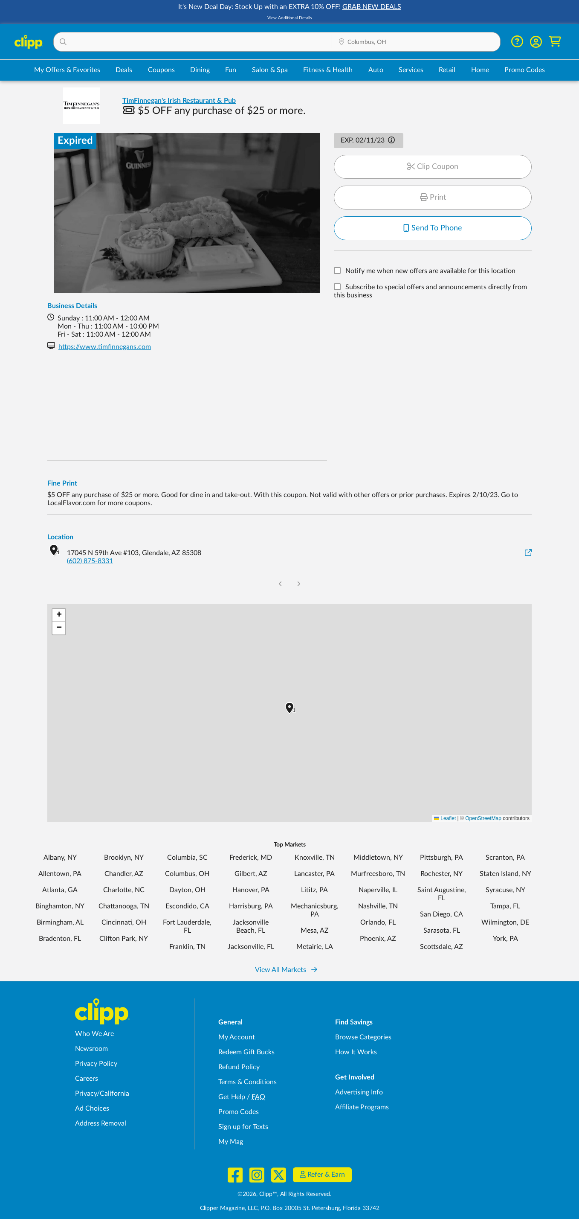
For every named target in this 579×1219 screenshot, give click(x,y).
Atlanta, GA (60, 890)
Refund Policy (239, 1067)
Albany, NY (60, 857)
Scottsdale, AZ (441, 946)
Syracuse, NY (505, 890)
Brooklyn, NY (124, 857)
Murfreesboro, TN (378, 873)
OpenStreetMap (483, 818)
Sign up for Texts (243, 1126)
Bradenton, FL (60, 938)
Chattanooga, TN (123, 906)
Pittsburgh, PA (441, 857)
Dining (200, 70)
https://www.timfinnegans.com (104, 346)
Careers (86, 1078)
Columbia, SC (187, 857)
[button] (192, 42)
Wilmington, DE (505, 922)
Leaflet (445, 818)
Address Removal (100, 1123)
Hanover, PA (250, 890)
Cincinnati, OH (123, 922)
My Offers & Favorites (67, 70)
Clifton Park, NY (123, 938)
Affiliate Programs (362, 1107)
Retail (447, 70)
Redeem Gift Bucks (246, 1052)
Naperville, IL (378, 890)
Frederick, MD (250, 857)
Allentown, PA (59, 873)
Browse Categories (363, 1037)
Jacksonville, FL (251, 946)
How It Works (356, 1052)
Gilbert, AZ (250, 873)
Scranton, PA (505, 857)
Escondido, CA (187, 906)
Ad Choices (92, 1108)
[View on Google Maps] (528, 553)
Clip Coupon (432, 167)
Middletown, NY (378, 857)
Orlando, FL (378, 922)
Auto (375, 70)
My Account (236, 1037)
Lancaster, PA (314, 873)
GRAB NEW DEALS (371, 6)
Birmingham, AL (60, 922)
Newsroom (91, 1048)
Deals (124, 70)
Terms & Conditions (247, 1082)
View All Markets (286, 969)
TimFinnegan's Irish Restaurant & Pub (179, 100)
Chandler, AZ (123, 873)
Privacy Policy (96, 1063)
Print (433, 197)
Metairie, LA (314, 946)
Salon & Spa (270, 70)
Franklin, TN (187, 946)
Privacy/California (102, 1093)
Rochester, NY (441, 873)
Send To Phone (432, 228)
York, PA (505, 938)
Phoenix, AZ (378, 938)
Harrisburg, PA (251, 906)
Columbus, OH (187, 873)
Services (411, 70)
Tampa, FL (505, 906)
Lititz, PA (314, 890)
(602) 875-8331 (90, 561)
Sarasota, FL (441, 930)
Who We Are (94, 1033)
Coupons (161, 70)
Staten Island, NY (505, 873)
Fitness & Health (328, 70)
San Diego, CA (441, 914)
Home (480, 70)
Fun (230, 70)
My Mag (230, 1141)
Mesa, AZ (315, 930)
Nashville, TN (378, 906)
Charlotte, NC (124, 890)
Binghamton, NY (59, 906)
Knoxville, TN (315, 857)
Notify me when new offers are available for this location (430, 271)
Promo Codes (524, 70)
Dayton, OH (187, 890)
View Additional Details (289, 18)
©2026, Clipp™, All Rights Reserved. (284, 1194)
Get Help (231, 1097)
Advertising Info (359, 1092)
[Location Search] (416, 42)
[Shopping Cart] (555, 41)
